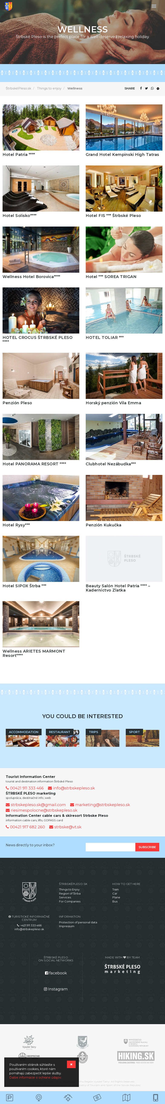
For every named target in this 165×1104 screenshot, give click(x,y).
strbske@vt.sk (65, 826)
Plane (116, 897)
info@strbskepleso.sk (71, 788)
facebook (56, 973)
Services (65, 897)
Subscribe (147, 847)
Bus (114, 901)
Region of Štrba (70, 893)
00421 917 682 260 (25, 826)
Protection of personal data (78, 922)
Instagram (56, 989)
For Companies (69, 901)
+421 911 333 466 (29, 925)
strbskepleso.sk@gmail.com (36, 804)
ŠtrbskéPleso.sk (18, 88)
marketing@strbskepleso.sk (100, 804)
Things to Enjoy (69, 889)
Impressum (66, 926)
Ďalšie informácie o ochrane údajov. (35, 1077)
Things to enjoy (49, 88)
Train (115, 889)
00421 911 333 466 (25, 788)
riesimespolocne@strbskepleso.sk (41, 810)
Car (114, 893)
